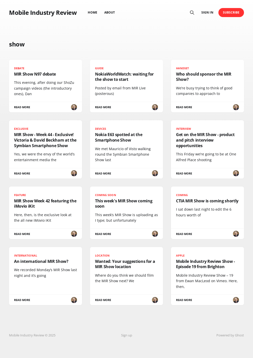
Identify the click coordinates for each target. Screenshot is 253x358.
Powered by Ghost (230, 335)
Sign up (126, 335)
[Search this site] (192, 12)
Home (92, 12)
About (109, 12)
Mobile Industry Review (43, 13)
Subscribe (231, 12)
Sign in (207, 12)
